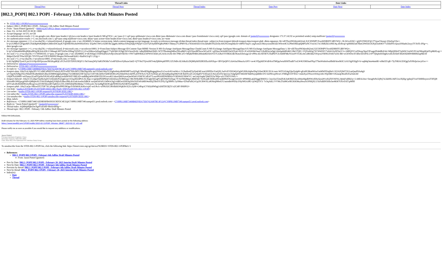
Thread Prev (39, 6)
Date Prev (273, 6)
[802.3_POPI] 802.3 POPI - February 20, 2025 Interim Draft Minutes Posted (56, 162)
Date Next (337, 6)
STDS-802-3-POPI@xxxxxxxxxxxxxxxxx (29, 23)
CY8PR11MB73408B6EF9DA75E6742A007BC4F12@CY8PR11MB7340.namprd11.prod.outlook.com (65, 69)
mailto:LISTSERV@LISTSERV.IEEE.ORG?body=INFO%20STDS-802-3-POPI (53, 89)
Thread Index (199, 6)
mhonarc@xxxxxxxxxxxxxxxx (33, 64)
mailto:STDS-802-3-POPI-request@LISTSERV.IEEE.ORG (45, 91)
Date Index (406, 6)
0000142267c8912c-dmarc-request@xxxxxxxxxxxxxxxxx (63, 28)
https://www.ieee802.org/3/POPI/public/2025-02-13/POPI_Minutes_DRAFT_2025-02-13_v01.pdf (42, 123)
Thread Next (118, 6)
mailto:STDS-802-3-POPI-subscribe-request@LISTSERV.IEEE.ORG (53, 94)
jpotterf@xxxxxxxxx (260, 36)
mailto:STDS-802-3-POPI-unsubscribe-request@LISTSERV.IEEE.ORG (56, 96)
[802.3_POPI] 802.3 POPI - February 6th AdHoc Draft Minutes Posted (45, 155)
